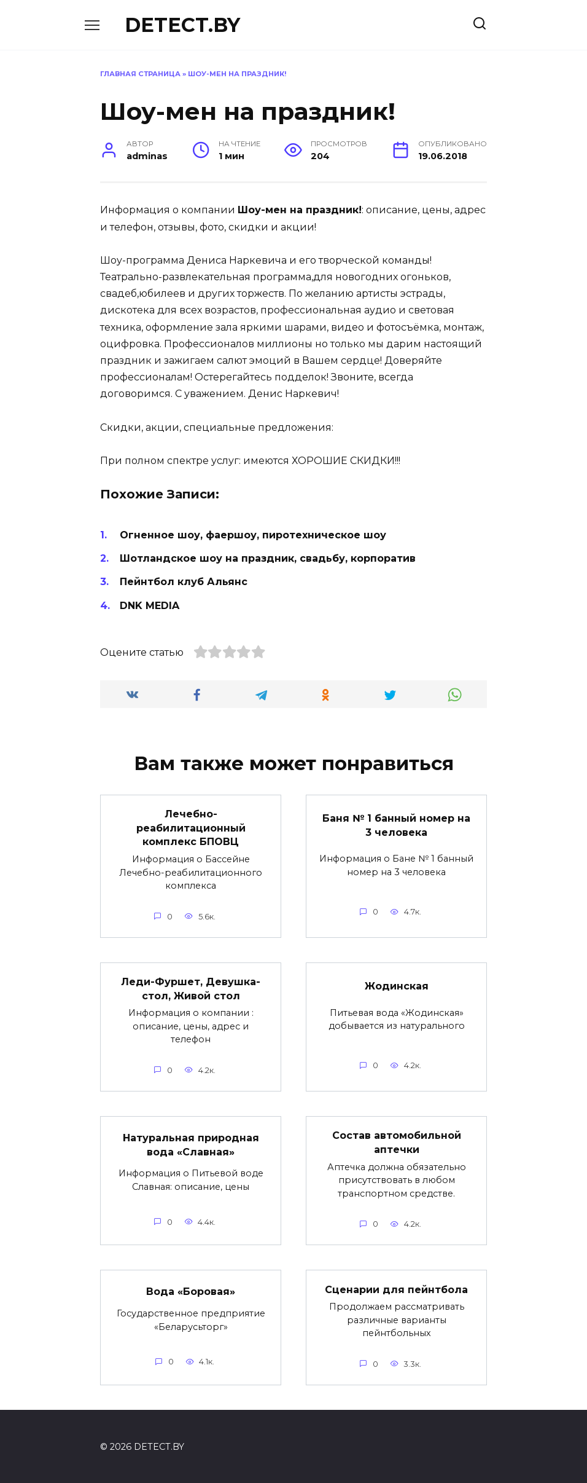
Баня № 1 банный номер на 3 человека (396, 825)
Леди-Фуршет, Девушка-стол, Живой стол (190, 988)
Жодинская (397, 985)
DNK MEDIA (149, 606)
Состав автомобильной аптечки (396, 1141)
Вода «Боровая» (190, 1290)
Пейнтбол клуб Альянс (183, 582)
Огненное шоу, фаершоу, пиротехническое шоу (253, 535)
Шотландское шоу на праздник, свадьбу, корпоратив (268, 558)
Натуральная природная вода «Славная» (191, 1143)
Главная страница (140, 73)
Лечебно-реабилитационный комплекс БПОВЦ (191, 828)
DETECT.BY (182, 25)
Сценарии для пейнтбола (396, 1288)
